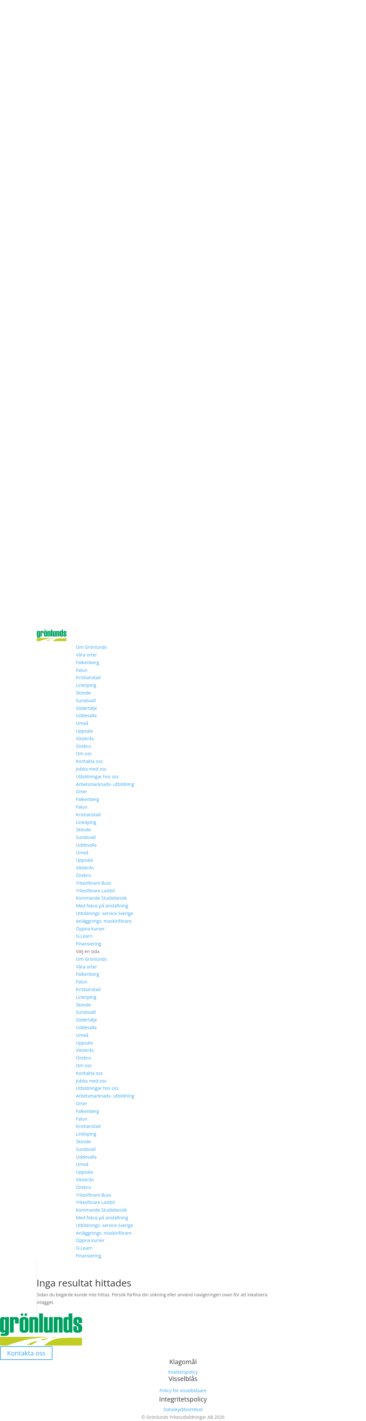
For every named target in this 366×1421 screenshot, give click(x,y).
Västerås (85, 738)
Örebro (83, 746)
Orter (81, 791)
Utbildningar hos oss (97, 776)
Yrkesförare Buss (93, 883)
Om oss (84, 753)
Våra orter (86, 655)
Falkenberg (87, 662)
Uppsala (84, 731)
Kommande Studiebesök (101, 898)
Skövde (83, 693)
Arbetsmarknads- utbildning (105, 784)
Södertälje (86, 708)
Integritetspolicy (183, 1399)
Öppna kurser (90, 929)
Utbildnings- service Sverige (104, 913)
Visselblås (182, 1378)
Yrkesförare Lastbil (95, 891)
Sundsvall (86, 700)
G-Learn (84, 936)
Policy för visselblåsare (183, 1390)
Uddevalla (86, 715)
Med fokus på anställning (102, 906)
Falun (82, 670)
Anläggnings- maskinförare (104, 921)
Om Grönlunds (91, 647)
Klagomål (183, 1361)
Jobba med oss (91, 769)
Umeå (82, 723)
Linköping (86, 685)
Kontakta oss (89, 761)
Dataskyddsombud (183, 1409)
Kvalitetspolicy (183, 1372)
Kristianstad (88, 677)
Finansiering (88, 944)
